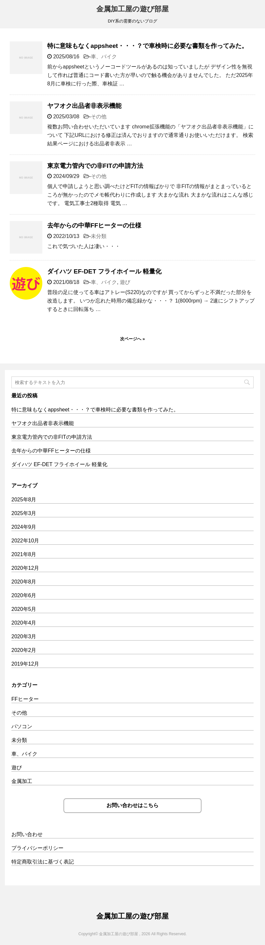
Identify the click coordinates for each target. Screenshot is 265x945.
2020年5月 (23, 609)
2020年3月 (23, 636)
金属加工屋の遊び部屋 (132, 9)
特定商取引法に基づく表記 (42, 861)
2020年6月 (23, 595)
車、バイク (104, 56)
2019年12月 (25, 664)
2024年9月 (23, 527)
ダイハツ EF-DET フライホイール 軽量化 (104, 271)
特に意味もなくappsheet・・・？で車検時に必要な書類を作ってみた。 (147, 45)
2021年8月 (23, 554)
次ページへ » (132, 338)
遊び (125, 282)
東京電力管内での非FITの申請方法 (95, 165)
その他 (98, 116)
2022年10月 (25, 540)
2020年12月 (25, 568)
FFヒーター (25, 699)
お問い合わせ (27, 834)
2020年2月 (23, 650)
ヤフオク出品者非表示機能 (84, 105)
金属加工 (21, 781)
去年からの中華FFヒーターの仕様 (94, 225)
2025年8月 (23, 499)
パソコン (21, 726)
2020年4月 (23, 623)
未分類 (98, 236)
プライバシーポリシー (37, 848)
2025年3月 (23, 513)
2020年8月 (23, 581)
